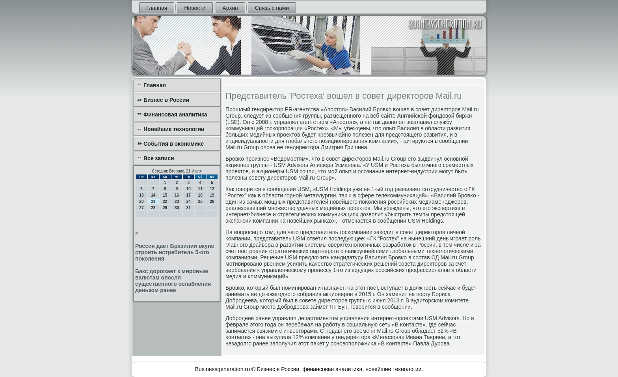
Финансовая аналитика (175, 114)
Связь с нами (272, 8)
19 (212, 195)
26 (212, 201)
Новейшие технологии (174, 129)
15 (165, 195)
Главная (156, 8)
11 (200, 189)
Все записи (158, 158)
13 (141, 195)
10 (188, 189)
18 (200, 195)
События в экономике (173, 144)
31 (188, 208)
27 (141, 208)
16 (177, 195)
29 (165, 208)
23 (177, 201)
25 (200, 201)
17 (188, 195)
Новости (194, 8)
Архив (230, 8)
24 (188, 201)
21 (153, 201)
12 (212, 189)
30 (177, 208)
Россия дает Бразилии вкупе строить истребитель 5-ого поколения (174, 252)
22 (165, 201)
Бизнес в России (166, 100)
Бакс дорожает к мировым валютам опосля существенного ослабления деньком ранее (173, 280)
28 (153, 208)
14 (153, 195)
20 (141, 201)
